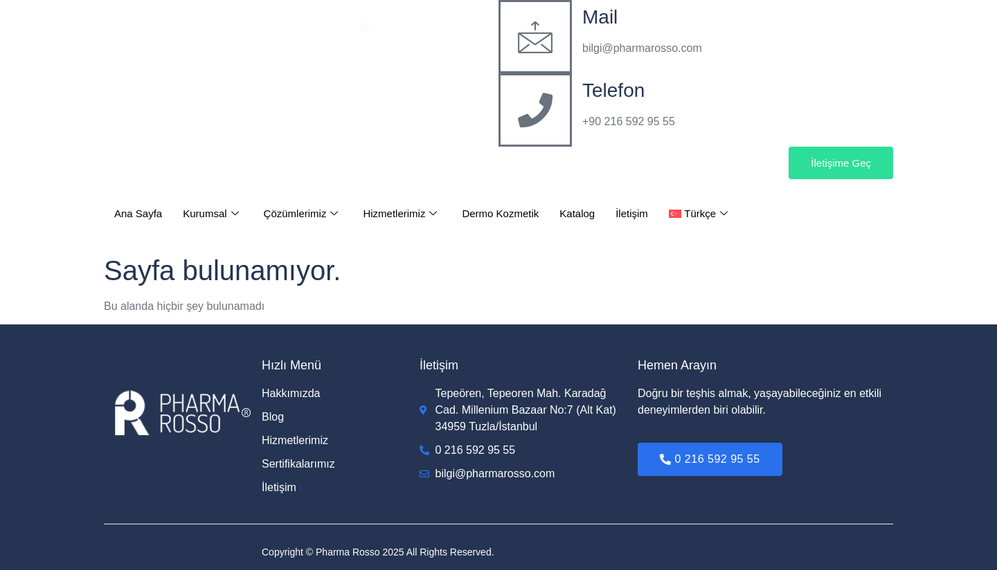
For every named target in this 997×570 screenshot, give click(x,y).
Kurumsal (210, 214)
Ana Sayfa (138, 213)
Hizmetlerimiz (400, 214)
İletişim (632, 213)
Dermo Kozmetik (500, 213)
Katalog (577, 213)
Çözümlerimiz (301, 214)
